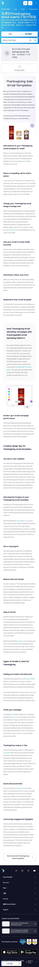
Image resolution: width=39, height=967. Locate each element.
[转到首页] (2, 3)
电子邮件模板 (5, 9)
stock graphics (20, 521)
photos (23, 161)
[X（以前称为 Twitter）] (28, 871)
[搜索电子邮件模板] (16, 40)
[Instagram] (22, 871)
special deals (31, 679)
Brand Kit (13, 230)
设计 (10, 34)
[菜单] (36, 3)
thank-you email (14, 717)
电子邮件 (28, 34)
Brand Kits (19, 641)
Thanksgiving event (21, 788)
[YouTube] (34, 871)
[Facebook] (16, 871)
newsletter (6, 753)
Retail (23, 9)
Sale (15, 9)
